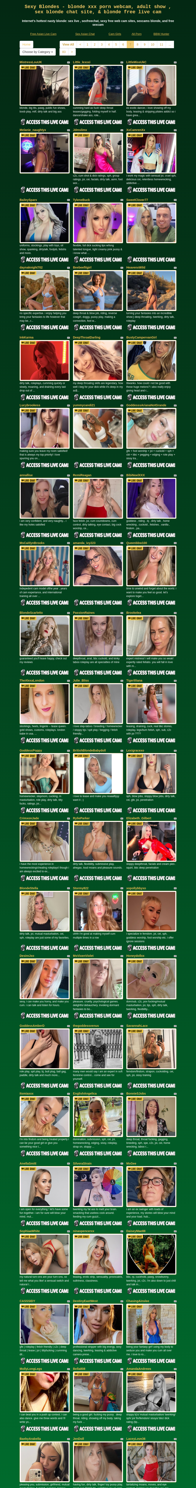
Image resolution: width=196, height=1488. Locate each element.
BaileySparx (28, 192)
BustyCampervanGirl (141, 321)
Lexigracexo (135, 711)
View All (68, 44)
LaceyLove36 (135, 1360)
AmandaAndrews (138, 1294)
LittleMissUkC (136, 62)
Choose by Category (37, 52)
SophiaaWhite (30, 1165)
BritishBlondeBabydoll (89, 711)
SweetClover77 (137, 192)
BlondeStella (29, 841)
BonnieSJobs (136, 1035)
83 (64, 52)
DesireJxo (27, 905)
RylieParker (81, 775)
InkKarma (27, 321)
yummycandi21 (84, 385)
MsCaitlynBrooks (32, 515)
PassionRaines (84, 581)
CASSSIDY (27, 1230)
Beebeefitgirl (82, 256)
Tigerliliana (134, 645)
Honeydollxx (135, 905)
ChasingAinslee (137, 1230)
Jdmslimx (80, 126)
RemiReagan (82, 451)
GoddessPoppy (31, 711)
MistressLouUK (31, 62)
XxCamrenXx (135, 126)
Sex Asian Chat (85, 34)
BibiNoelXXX (135, 451)
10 (152, 44)
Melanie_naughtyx (33, 126)
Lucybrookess (30, 385)
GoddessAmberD (32, 971)
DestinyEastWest (85, 1230)
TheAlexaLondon (32, 645)
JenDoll (78, 1360)
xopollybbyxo (136, 841)
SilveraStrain (82, 1101)
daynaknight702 (31, 256)
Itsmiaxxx (27, 1035)
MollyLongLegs (31, 1294)
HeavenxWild (135, 256)
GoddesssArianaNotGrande (146, 385)
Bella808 (79, 1294)
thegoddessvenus (86, 971)
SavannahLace (137, 971)
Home (26, 44)
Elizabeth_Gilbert (138, 775)
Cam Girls (115, 34)
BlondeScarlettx (31, 581)
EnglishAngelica (85, 1035)
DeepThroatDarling (86, 321)
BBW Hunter (161, 34)
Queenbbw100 (136, 515)
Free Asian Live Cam (43, 34)
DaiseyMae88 (135, 1165)
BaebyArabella (30, 1360)
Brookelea (133, 581)
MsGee (131, 1101)
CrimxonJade (29, 775)
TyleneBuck (81, 192)
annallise (26, 451)
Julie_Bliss (81, 645)
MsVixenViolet (83, 905)
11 (161, 44)
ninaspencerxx (83, 1165)
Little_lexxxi (81, 62)
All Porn (137, 34)
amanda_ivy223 (84, 515)
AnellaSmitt (28, 1101)
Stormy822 (81, 841)
